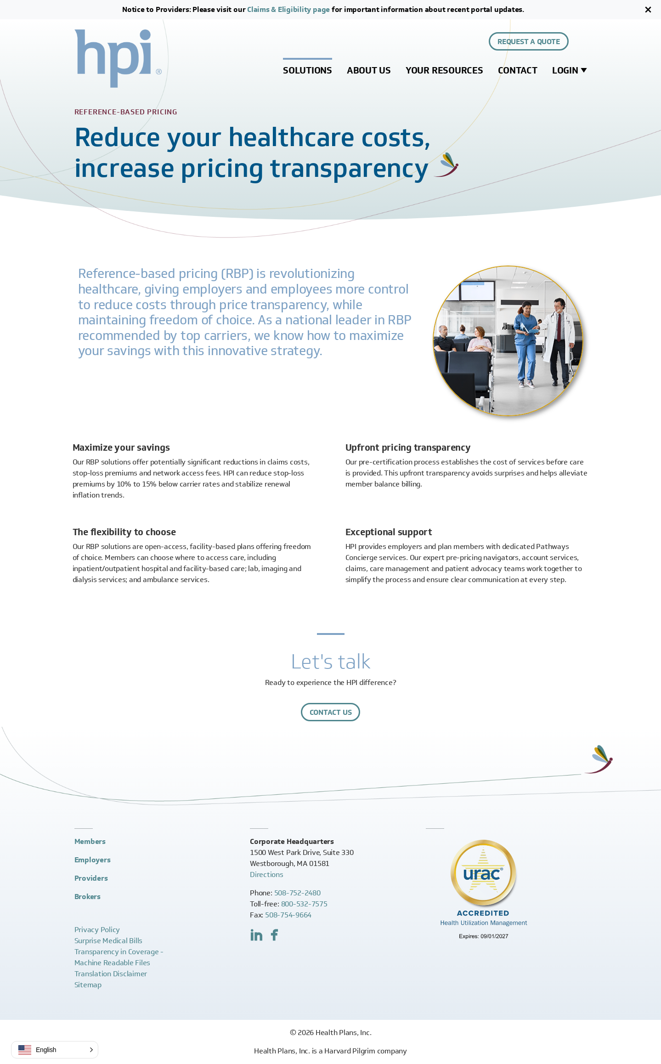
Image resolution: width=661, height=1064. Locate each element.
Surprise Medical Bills (108, 940)
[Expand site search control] (581, 41)
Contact (517, 70)
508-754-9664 (288, 915)
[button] (54, 1049)
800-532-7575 (304, 904)
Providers (91, 878)
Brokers (87, 896)
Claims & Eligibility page (288, 9)
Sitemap (88, 984)
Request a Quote (528, 41)
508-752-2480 (297, 893)
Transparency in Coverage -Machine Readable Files (119, 957)
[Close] (648, 10)
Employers (92, 860)
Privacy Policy (97, 929)
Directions (266, 874)
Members (90, 841)
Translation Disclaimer (110, 973)
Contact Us (331, 712)
